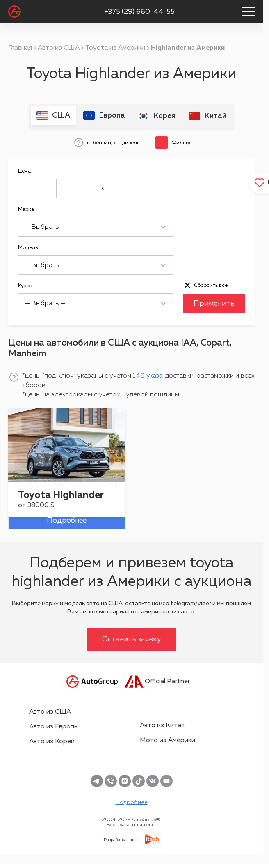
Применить (214, 302)
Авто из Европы (54, 726)
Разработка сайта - (123, 839)
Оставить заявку (131, 638)
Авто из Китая (162, 724)
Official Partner (157, 681)
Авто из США (59, 48)
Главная (20, 48)
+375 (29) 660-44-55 (139, 11)
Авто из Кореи (52, 740)
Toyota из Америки (115, 48)
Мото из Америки (167, 739)
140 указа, (149, 375)
